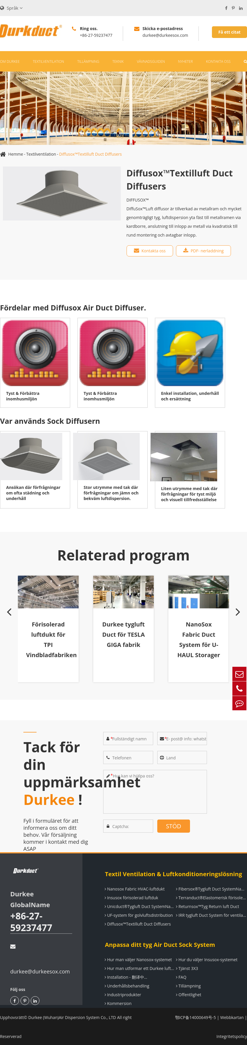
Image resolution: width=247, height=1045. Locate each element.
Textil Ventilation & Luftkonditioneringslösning (172, 873)
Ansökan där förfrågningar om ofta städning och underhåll (33, 492)
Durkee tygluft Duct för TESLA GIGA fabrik (123, 639)
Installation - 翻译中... (125, 976)
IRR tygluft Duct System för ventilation (211, 914)
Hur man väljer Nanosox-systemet (138, 958)
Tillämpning (88, 60)
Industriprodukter (122, 994)
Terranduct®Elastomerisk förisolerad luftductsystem (211, 897)
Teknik (118, 60)
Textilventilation (48, 60)
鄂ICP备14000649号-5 (195, 1016)
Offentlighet (188, 994)
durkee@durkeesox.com (40, 958)
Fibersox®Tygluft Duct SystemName (211, 888)
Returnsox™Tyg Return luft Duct (207, 905)
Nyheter (185, 60)
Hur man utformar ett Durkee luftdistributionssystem (140, 967)
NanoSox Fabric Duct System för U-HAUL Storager (197, 644)
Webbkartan (232, 1016)
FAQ (181, 976)
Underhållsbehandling (126, 985)
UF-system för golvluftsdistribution (138, 914)
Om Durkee (10, 60)
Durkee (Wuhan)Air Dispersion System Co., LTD (73, 1016)
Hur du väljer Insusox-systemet (206, 958)
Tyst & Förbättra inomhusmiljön (22, 395)
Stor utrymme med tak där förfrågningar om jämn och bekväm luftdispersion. (111, 492)
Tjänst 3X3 (187, 967)
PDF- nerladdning (204, 250)
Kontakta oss (218, 60)
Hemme (15, 153)
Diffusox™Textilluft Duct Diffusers (92, 153)
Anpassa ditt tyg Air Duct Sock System (159, 944)
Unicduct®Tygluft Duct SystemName (140, 905)
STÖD (173, 825)
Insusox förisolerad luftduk (131, 897)
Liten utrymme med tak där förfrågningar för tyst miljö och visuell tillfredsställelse (189, 493)
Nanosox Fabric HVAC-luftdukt (134, 888)
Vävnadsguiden (151, 60)
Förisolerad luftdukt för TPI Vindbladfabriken (53, 639)
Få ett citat (229, 32)
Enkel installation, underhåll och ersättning (190, 395)
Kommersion (117, 1002)
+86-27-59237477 (31, 921)
